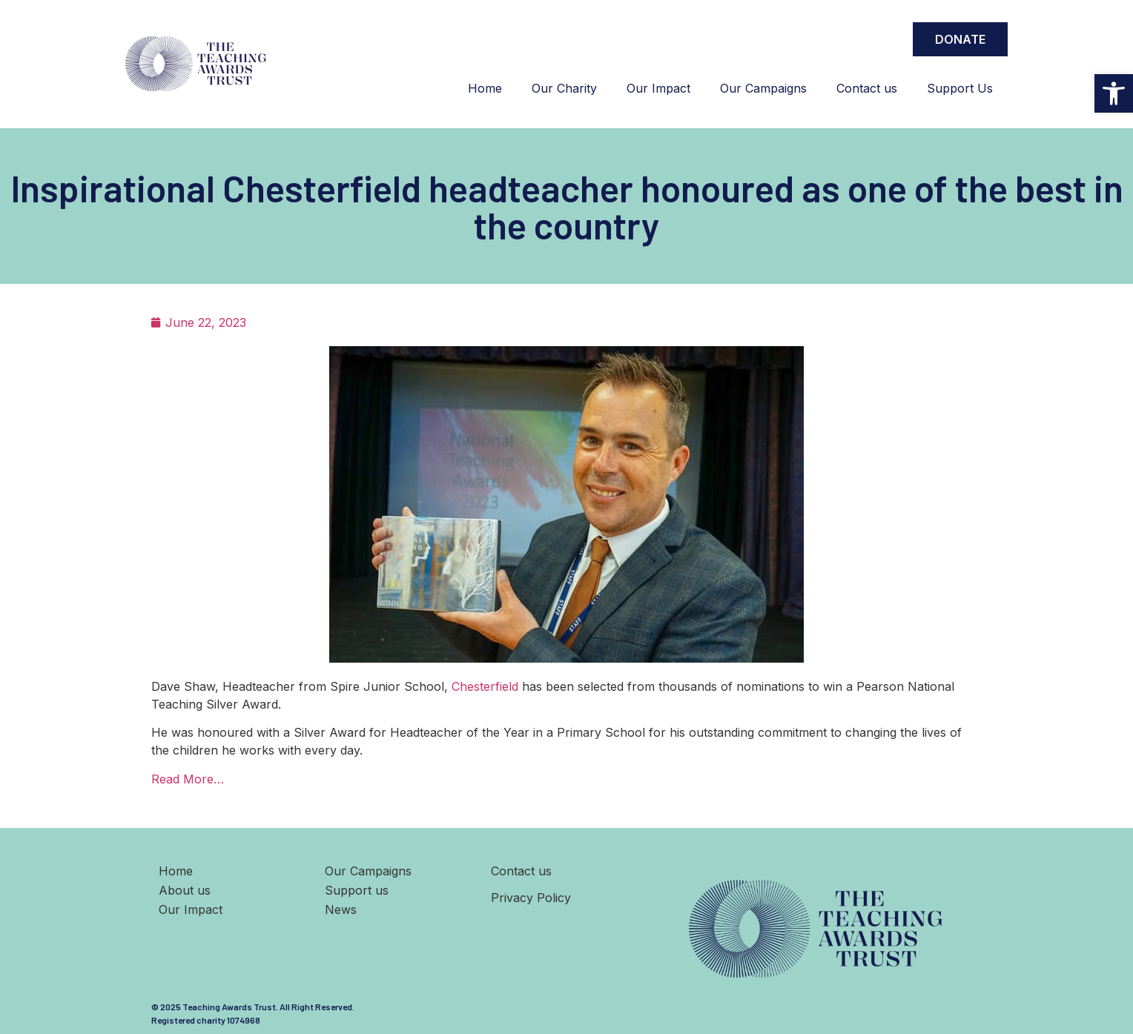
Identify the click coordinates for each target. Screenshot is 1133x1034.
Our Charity (564, 88)
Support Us (960, 88)
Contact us (866, 88)
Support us (357, 890)
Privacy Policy (531, 897)
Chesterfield (485, 686)
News (341, 909)
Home (485, 88)
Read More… (187, 779)
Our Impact (658, 88)
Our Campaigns (763, 88)
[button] (1113, 93)
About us (185, 890)
